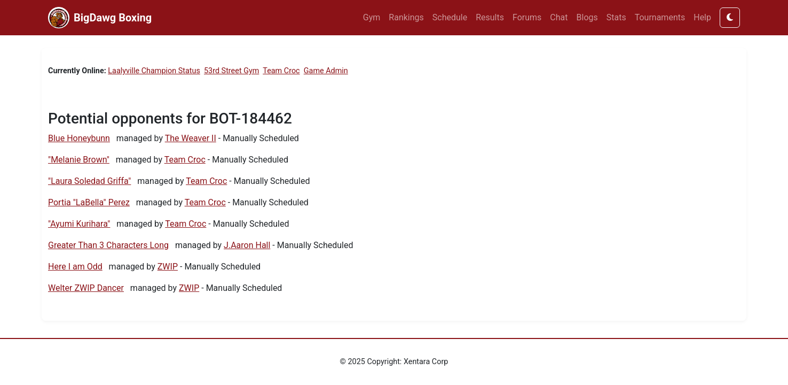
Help (702, 17)
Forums (527, 17)
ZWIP (167, 266)
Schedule (449, 17)
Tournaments (660, 17)
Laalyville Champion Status (154, 70)
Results (490, 17)
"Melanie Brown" (78, 160)
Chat (559, 17)
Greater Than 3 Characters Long (108, 245)
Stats (616, 17)
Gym (372, 17)
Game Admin (326, 70)
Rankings (406, 17)
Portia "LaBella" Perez (89, 202)
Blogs (587, 17)
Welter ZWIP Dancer (86, 288)
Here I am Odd (75, 266)
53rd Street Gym (231, 70)
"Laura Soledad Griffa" (89, 181)
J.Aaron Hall (247, 245)
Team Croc (281, 70)
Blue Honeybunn (79, 138)
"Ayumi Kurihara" (79, 224)
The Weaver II (190, 138)
